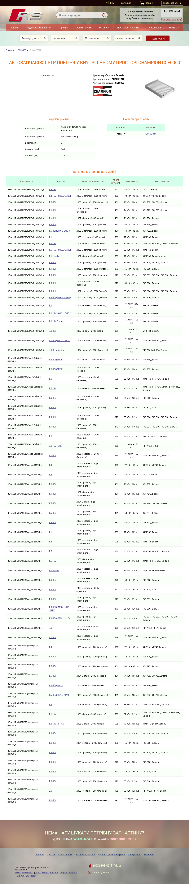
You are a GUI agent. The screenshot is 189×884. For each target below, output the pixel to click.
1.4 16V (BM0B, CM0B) (60, 195)
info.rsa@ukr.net (101, 872)
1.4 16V (52, 189)
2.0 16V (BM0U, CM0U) (60, 313)
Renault (54, 872)
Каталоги (104, 27)
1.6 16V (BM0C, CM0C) (60, 249)
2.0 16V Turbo (56, 321)
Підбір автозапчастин (39, 27)
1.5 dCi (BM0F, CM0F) (59, 230)
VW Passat (31, 875)
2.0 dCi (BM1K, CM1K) (59, 340)
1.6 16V (52, 243)
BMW (18, 872)
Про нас (64, 27)
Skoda (45, 872)
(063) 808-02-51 (171, 10)
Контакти (174, 27)
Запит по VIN (83, 27)
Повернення (154, 27)
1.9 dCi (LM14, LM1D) (59, 618)
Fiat (17, 875)
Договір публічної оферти (111, 854)
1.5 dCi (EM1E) (56, 369)
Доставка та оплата (128, 27)
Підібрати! (157, 38)
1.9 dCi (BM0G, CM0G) (60, 297)
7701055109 (151, 134)
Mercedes (27, 872)
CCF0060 (22, 50)
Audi (38, 872)
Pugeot (64, 872)
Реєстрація (125, 2)
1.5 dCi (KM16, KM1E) (59, 695)
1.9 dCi (52, 262)
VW (22, 875)
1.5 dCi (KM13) (56, 685)
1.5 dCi (52, 202)
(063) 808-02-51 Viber (107, 865)
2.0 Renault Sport (57, 350)
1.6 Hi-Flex (54, 570)
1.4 (50, 465)
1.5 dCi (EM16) (56, 359)
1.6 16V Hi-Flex (56, 723)
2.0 (50, 305)
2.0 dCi (52, 330)
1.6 (50, 237)
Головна (14, 27)
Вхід (112, 2)
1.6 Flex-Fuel (55, 256)
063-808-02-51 (81, 839)
